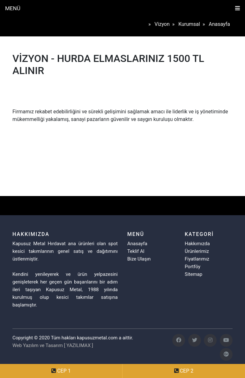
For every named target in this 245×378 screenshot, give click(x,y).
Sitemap (193, 274)
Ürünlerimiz (197, 251)
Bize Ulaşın (139, 259)
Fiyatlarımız (197, 259)
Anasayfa (137, 243)
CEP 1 (64, 371)
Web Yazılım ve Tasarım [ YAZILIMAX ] (52, 345)
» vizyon (160, 24)
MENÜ (12, 8)
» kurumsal (187, 24)
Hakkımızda (197, 243)
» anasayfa (218, 24)
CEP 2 (187, 371)
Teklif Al (135, 251)
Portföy (192, 266)
